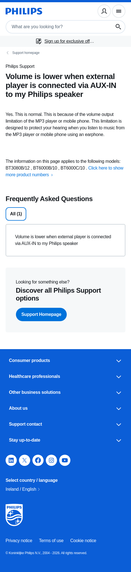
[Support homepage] (65, 52)
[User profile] (104, 11)
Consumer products (65, 360)
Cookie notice (83, 540)
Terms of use (51, 540)
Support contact (65, 424)
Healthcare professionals (65, 376)
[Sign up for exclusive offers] (65, 41)
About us (65, 408)
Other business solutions (65, 392)
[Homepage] (24, 11)
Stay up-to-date (65, 440)
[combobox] (54, 27)
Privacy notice (19, 540)
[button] (11, 460)
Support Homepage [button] (41, 314)
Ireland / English (23, 489)
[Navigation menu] (118, 11)
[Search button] (118, 26)
